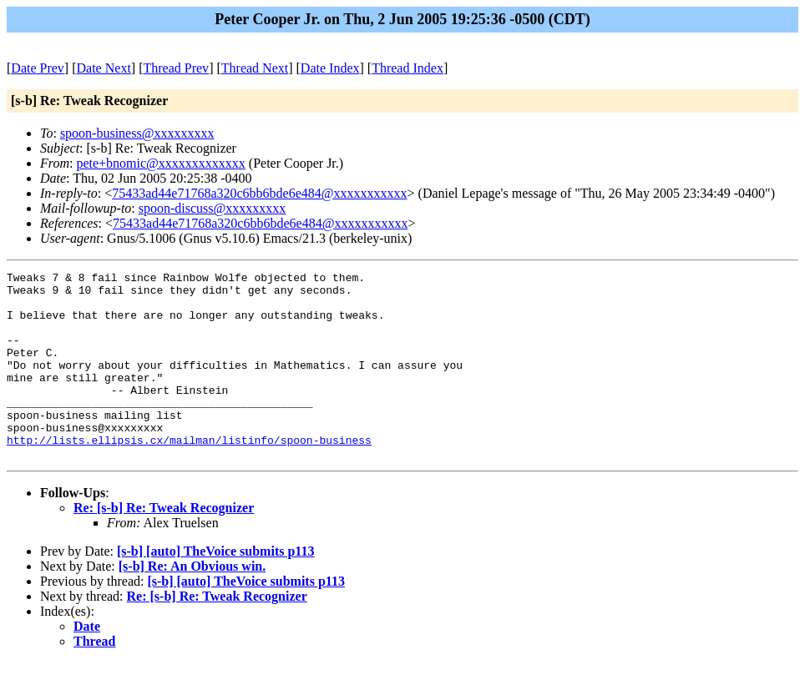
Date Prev (37, 68)
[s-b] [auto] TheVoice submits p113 (215, 589)
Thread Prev (176, 68)
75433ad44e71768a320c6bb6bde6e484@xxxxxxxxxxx (259, 193)
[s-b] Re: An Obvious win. (192, 604)
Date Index (330, 68)
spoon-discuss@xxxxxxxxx (212, 208)
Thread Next (254, 68)
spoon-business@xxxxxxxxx (137, 133)
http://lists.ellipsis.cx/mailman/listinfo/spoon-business (189, 474)
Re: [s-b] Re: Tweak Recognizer (163, 545)
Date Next (104, 68)
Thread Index (407, 68)
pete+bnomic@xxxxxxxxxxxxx (160, 163)
